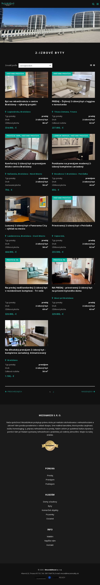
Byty (50, 506)
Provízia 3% (59, 260)
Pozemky (50, 514)
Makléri (50, 536)
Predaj (50, 475)
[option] (50, 25)
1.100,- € (9, 376)
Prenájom (50, 479)
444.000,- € (11, 251)
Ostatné (50, 518)
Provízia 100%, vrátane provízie (23, 136)
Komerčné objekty (50, 510)
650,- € (55, 189)
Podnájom (50, 484)
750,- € (8, 189)
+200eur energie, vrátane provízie (71, 136)
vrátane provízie (15, 74)
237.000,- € (57, 127)
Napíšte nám (50, 540)
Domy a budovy (50, 501)
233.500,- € (57, 251)
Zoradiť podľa (11, 65)
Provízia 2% (12, 260)
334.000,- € (11, 127)
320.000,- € (11, 314)
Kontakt (50, 545)
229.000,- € (57, 314)
